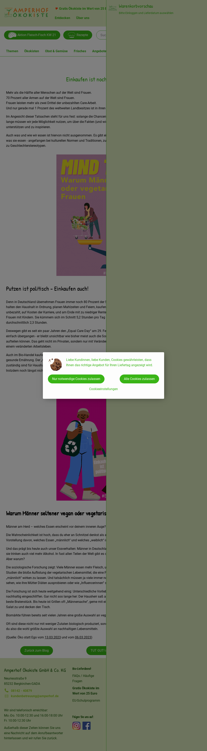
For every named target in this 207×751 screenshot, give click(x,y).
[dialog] (103, 375)
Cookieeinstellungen (103, 389)
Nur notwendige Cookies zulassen (76, 379)
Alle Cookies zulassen (139, 379)
